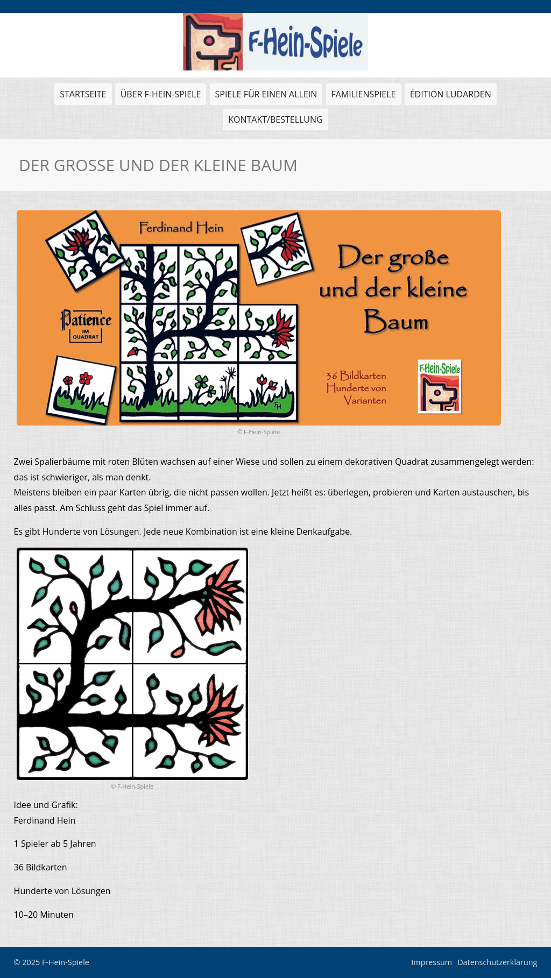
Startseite (83, 94)
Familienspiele (362, 96)
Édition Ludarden (449, 96)
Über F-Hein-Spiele (161, 94)
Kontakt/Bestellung (275, 119)
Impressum (431, 962)
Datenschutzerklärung (497, 962)
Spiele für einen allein (265, 96)
